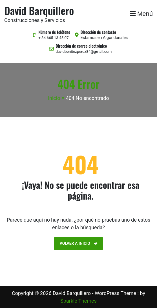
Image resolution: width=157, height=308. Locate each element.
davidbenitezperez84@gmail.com (84, 51)
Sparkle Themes (78, 301)
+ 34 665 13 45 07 (53, 38)
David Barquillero (39, 10)
